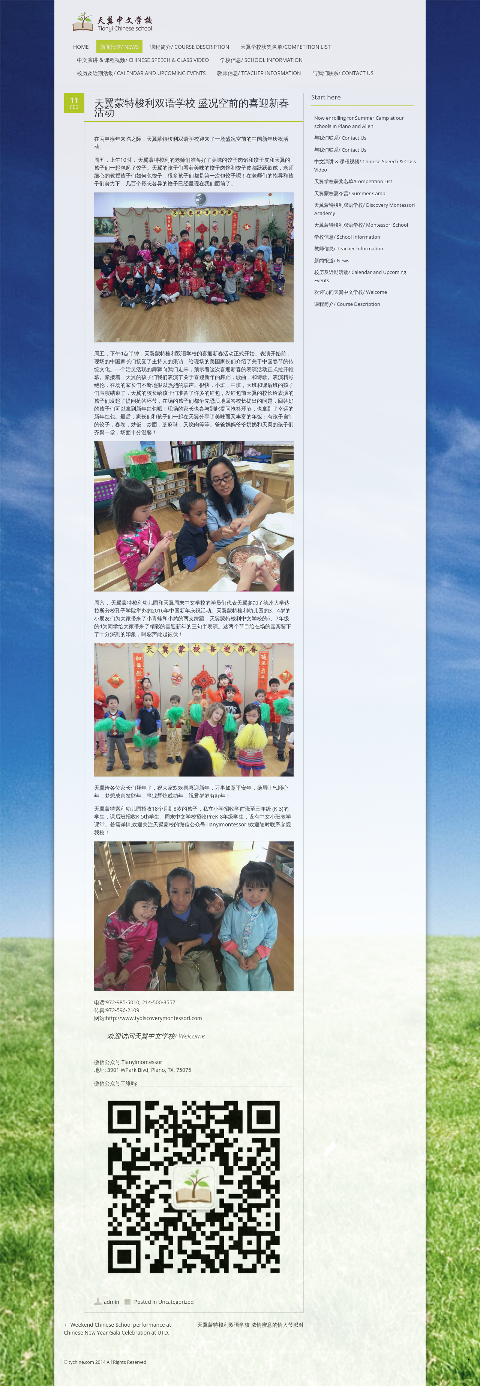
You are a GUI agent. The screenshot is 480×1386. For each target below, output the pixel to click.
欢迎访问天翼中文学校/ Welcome (156, 1035)
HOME (81, 46)
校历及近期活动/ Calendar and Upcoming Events (141, 73)
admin (111, 1301)
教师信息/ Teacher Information (259, 73)
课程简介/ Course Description (189, 46)
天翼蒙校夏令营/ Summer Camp (350, 193)
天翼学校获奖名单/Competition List (285, 46)
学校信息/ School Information (261, 59)
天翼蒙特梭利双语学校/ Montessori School (361, 224)
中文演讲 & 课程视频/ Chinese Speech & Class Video (143, 59)
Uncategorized (176, 1301)
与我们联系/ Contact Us (343, 73)
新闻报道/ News (119, 46)
